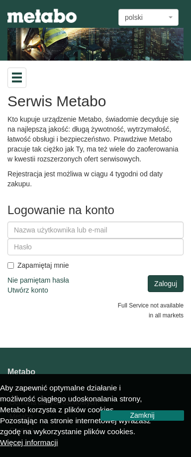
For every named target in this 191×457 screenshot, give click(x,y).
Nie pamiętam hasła (38, 280)
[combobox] (148, 17)
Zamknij (142, 415)
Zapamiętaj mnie (38, 265)
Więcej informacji (29, 442)
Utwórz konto (27, 290)
